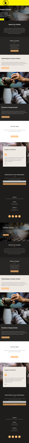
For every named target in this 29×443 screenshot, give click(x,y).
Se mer (2, 19)
